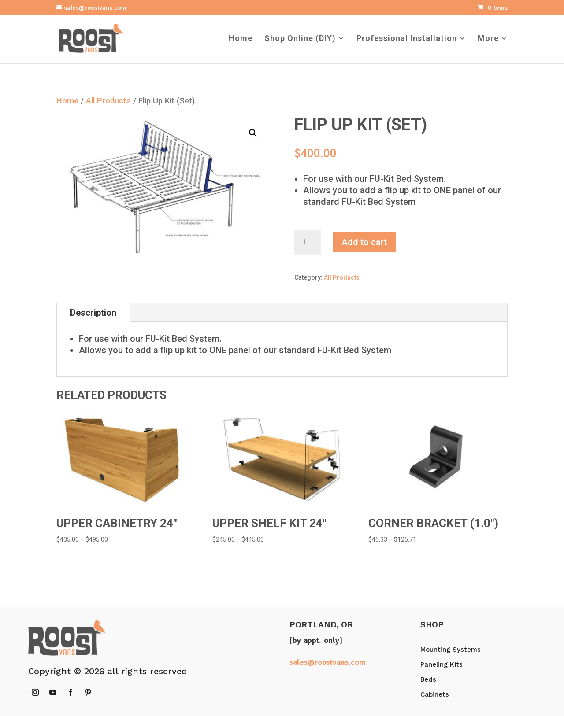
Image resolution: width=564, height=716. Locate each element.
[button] (253, 133)
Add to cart (364, 242)
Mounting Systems (450, 649)
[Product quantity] (307, 242)
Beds (428, 679)
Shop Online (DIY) (300, 39)
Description (93, 312)
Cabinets (434, 694)
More (488, 39)
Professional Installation (406, 39)
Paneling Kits (441, 664)
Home (240, 39)
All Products (108, 100)
